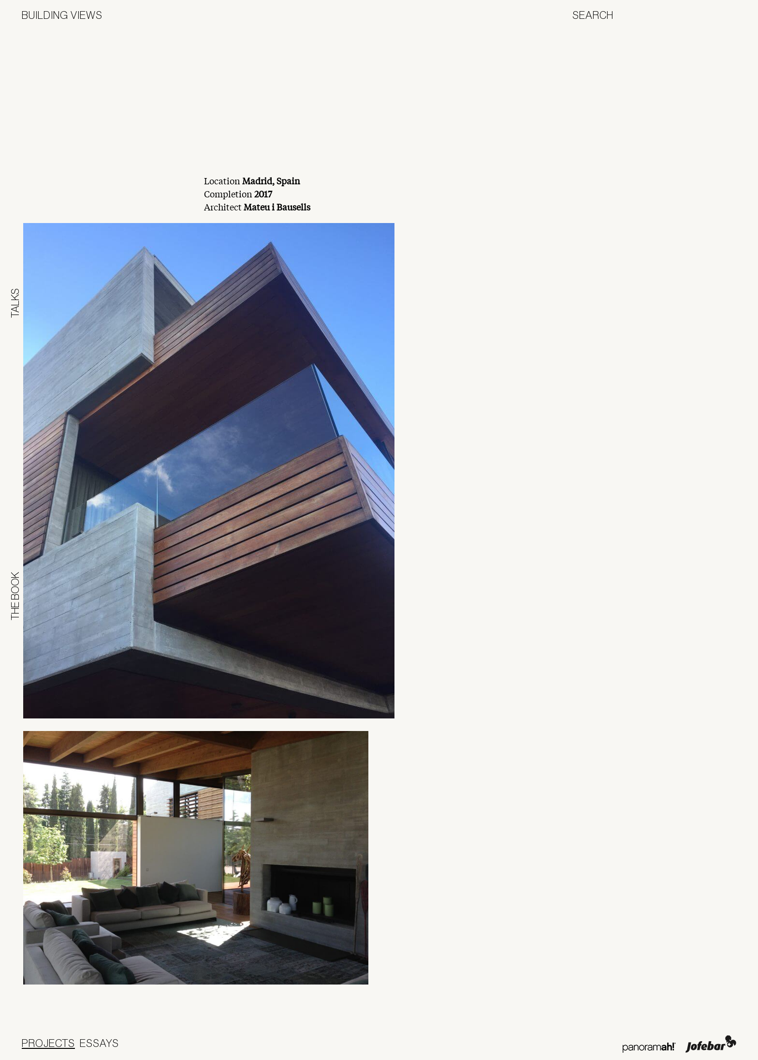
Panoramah (649, 1048)
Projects (48, 1043)
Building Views (62, 15)
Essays (99, 1043)
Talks (15, 303)
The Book (15, 596)
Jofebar (710, 1044)
